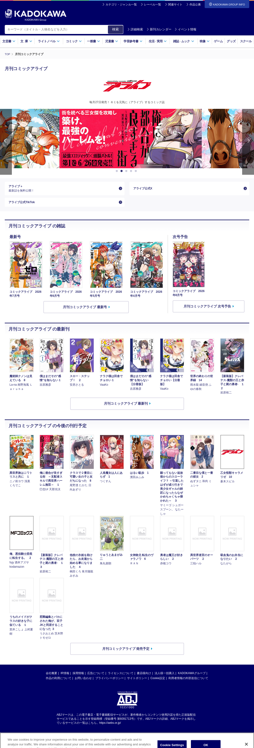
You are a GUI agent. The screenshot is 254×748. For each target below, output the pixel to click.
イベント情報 (185, 29)
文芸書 (8, 41)
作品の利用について (58, 682)
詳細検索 (135, 29)
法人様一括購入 (165, 677)
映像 (205, 41)
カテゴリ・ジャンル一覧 (121, 4)
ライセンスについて (121, 677)
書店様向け (144, 677)
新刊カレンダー (159, 29)
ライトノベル (49, 41)
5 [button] (137, 171)
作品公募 (195, 4)
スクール (246, 41)
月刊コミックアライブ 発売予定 (126, 653)
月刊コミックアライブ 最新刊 (126, 408)
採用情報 (78, 677)
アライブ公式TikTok (24, 205)
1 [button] (118, 171)
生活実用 (158, 41)
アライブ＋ (63, 190)
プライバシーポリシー (109, 682)
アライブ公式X (144, 189)
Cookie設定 (158, 682)
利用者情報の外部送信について (188, 682)
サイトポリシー (137, 682)
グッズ (231, 41)
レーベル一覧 (152, 4)
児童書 (111, 41)
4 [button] (132, 171)
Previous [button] (6, 142)
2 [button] (122, 171)
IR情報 (65, 677)
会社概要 (51, 677)
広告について (95, 677)
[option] (127, 138)
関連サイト (175, 4)
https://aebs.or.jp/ (110, 727)
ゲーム (218, 41)
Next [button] (248, 142)
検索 (115, 29)
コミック (74, 41)
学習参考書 (133, 41)
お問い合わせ (83, 682)
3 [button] (127, 171)
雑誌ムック (183, 41)
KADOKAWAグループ (191, 677)
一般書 (93, 41)
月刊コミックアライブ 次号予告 (207, 311)
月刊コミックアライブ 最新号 (85, 311)
